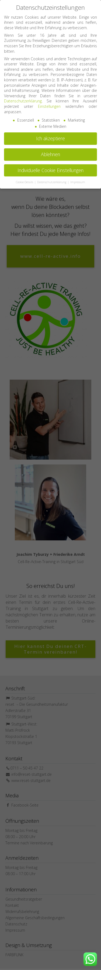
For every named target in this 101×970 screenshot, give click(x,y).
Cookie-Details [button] (25, 179)
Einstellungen (49, 103)
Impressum (77, 179)
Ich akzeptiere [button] (50, 135)
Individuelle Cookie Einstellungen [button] (50, 167)
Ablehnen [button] (50, 151)
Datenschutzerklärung (23, 98)
